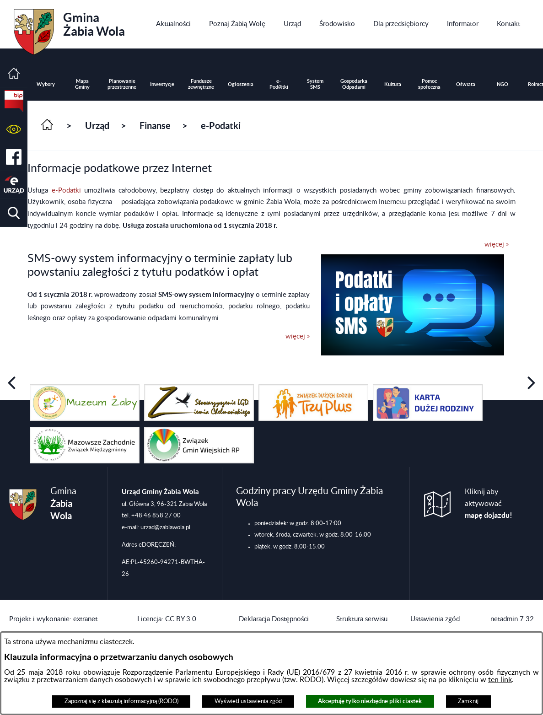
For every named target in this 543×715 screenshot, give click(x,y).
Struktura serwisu (361, 619)
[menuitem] (173, 24)
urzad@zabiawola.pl (165, 527)
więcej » (496, 244)
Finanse (155, 125)
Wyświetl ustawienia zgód (248, 701)
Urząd (97, 125)
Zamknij (468, 701)
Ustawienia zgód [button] (435, 619)
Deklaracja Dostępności (274, 619)
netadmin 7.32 (512, 619)
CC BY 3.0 (180, 619)
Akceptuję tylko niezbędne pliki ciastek (370, 701)
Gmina (69, 28)
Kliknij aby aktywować (488, 503)
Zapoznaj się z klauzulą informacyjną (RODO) (121, 701)
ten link (500, 679)
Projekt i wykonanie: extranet (53, 619)
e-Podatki (68, 190)
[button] (13, 129)
